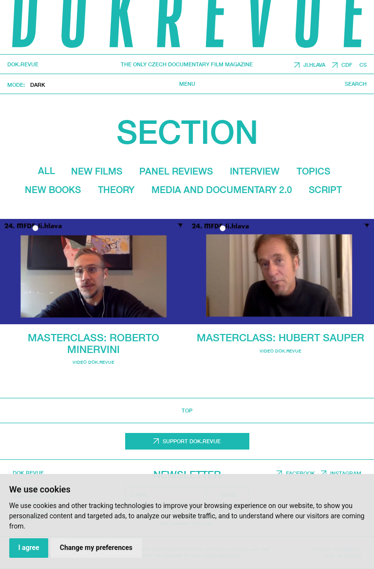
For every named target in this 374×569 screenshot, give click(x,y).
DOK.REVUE (22, 64)
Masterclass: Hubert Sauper (280, 338)
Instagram (345, 473)
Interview (255, 171)
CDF (347, 65)
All (46, 170)
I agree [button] (28, 547)
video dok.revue (93, 362)
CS (363, 65)
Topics (313, 171)
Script (325, 189)
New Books (53, 189)
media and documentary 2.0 (221, 189)
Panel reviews (176, 171)
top (187, 410)
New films (96, 171)
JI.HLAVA (314, 65)
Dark (37, 84)
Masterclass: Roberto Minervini (93, 343)
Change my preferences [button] (96, 547)
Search (356, 84)
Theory (116, 189)
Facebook (300, 473)
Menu (187, 84)
